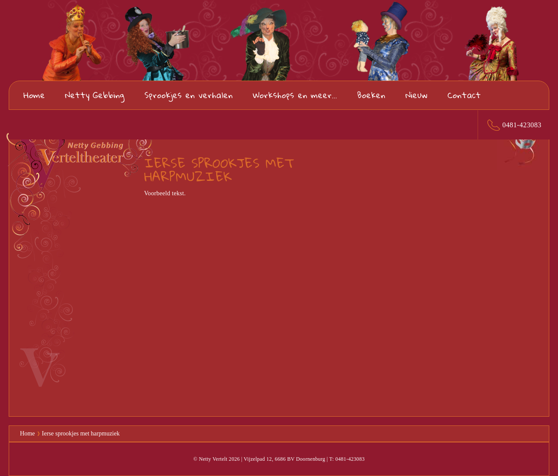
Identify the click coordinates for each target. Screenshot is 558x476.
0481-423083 (521, 125)
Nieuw (416, 94)
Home (34, 94)
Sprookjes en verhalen (188, 94)
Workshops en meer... (295, 94)
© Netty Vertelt (210, 459)
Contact (464, 94)
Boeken (371, 94)
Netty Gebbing (94, 94)
